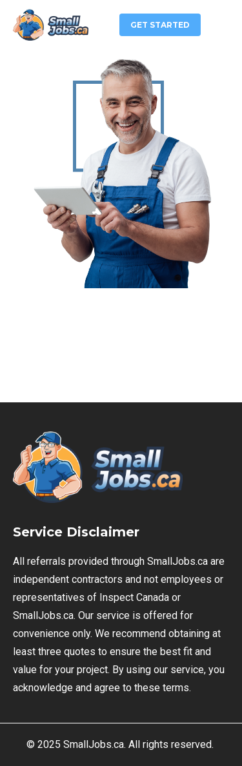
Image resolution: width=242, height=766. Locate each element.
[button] (221, 23)
